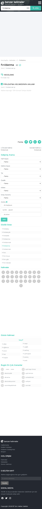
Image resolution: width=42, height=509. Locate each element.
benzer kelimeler (14, 3)
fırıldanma (6, 239)
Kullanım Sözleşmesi (8, 449)
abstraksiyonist (8, 381)
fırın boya (6, 256)
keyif (21, 340)
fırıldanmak (6, 242)
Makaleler (4, 462)
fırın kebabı (6, 263)
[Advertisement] (21, 34)
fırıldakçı (5, 229)
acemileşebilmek (8, 385)
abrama (5, 377)
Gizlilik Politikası (6, 447)
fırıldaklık (5, 236)
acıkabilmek (28, 377)
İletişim (3, 452)
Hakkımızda (5, 445)
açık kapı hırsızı (29, 369)
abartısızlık (6, 373)
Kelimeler (12, 60)
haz (4, 354)
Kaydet (4, 483)
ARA (36, 8)
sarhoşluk (27, 354)
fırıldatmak (6, 249)
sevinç (25, 357)
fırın (4, 253)
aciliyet (26, 381)
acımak (26, 385)
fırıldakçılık (6, 232)
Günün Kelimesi (6, 464)
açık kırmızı (27, 373)
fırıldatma (22, 60)
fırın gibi (5, 259)
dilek (4, 344)
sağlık (25, 347)
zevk (25, 360)
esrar (4, 351)
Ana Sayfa (4, 60)
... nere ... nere (7, 369)
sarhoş (26, 350)
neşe (25, 343)
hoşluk (5, 358)
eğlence (5, 347)
